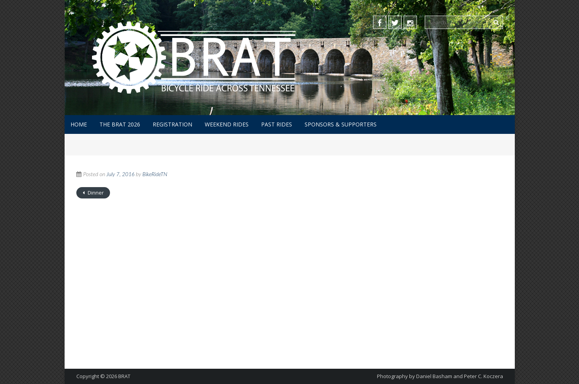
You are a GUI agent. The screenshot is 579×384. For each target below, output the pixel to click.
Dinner (95, 192)
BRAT (124, 376)
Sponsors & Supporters (341, 124)
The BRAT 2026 (119, 124)
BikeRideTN (155, 174)
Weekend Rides (227, 124)
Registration (172, 124)
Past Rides (276, 124)
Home (78, 124)
